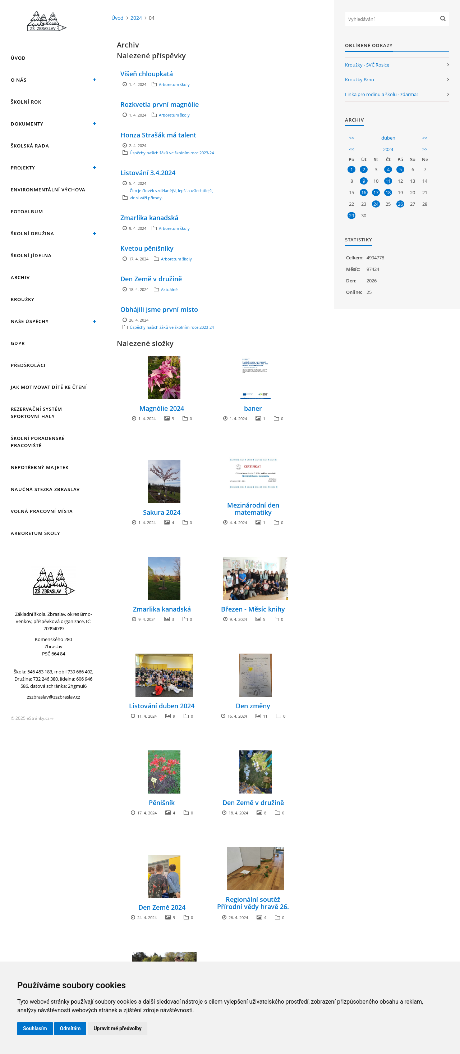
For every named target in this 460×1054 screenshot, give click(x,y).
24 (375, 204)
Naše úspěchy (30, 321)
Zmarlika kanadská (149, 217)
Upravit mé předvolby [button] (117, 1028)
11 (388, 181)
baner (253, 408)
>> (424, 138)
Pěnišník (162, 802)
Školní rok (26, 102)
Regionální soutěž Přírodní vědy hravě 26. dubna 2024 (253, 906)
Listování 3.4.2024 (147, 172)
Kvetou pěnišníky (147, 248)
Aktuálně (169, 289)
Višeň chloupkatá (146, 73)
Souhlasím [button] (35, 1028)
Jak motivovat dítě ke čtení (49, 387)
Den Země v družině (151, 278)
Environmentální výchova (48, 189)
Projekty (23, 167)
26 (400, 204)
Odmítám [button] (70, 1028)
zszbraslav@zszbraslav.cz (53, 697)
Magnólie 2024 (161, 408)
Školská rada (30, 145)
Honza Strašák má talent (158, 134)
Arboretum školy (35, 533)
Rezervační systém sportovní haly (36, 412)
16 (363, 192)
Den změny (253, 705)
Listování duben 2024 (161, 705)
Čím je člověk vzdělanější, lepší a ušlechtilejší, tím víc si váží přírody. (175, 194)
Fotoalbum (27, 211)
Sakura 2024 (161, 512)
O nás (19, 80)
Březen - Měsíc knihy (253, 609)
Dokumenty (27, 124)
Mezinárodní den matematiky (253, 508)
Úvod (18, 58)
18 (388, 192)
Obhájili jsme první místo (159, 309)
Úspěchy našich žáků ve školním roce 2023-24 (172, 152)
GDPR (18, 343)
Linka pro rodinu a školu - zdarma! (381, 94)
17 (375, 192)
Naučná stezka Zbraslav (45, 489)
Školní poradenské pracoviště (38, 442)
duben (388, 138)
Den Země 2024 (161, 907)
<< (351, 138)
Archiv (20, 277)
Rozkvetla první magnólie (159, 104)
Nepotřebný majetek (40, 467)
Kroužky (22, 299)
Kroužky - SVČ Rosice (367, 65)
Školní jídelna (31, 255)
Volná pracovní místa (42, 511)
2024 (136, 17)
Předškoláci (28, 365)
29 (351, 215)
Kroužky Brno (359, 79)
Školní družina (32, 233)
